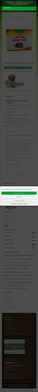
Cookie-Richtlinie (14, 203)
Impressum (25, 203)
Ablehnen (19, 197)
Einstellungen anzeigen (18, 200)
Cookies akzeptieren (19, 193)
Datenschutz (20, 203)
